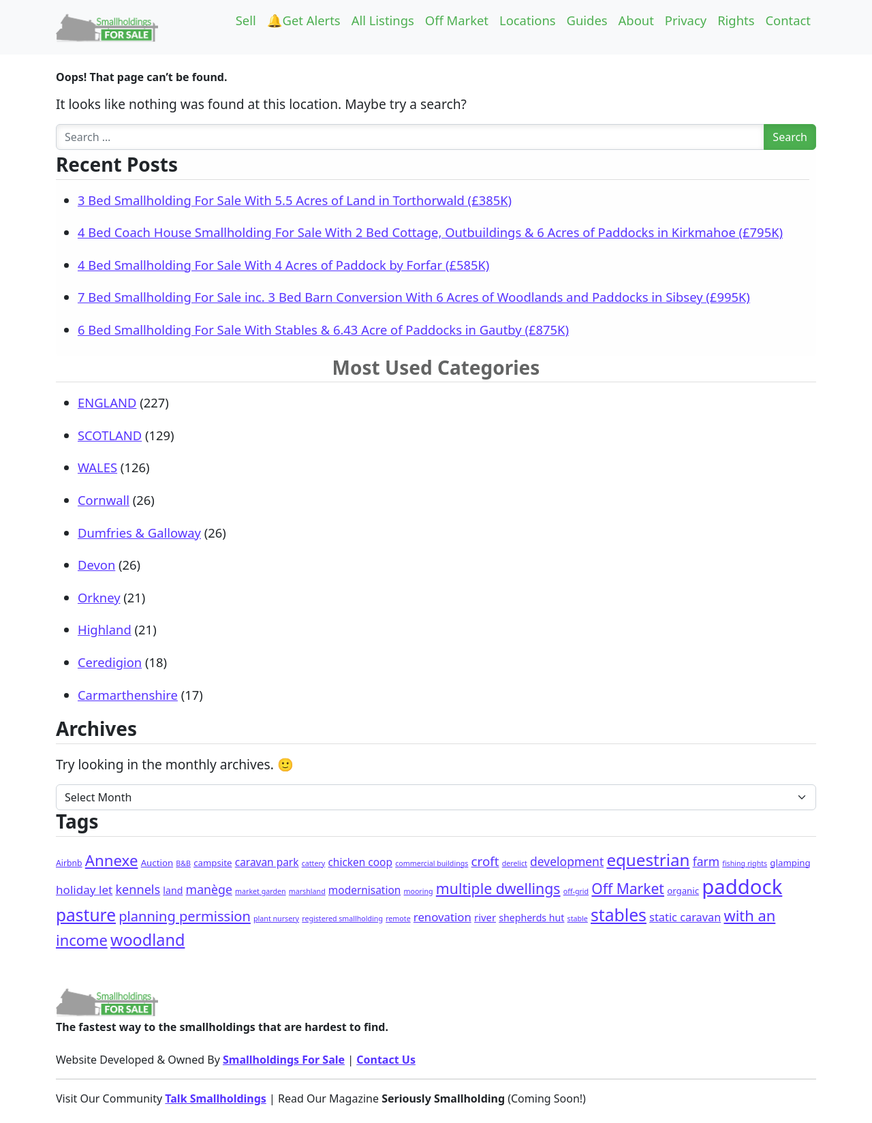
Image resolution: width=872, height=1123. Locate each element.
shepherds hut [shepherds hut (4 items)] (531, 917)
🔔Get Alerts (304, 20)
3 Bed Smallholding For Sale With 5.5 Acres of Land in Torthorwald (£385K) (295, 200)
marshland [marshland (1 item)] (307, 891)
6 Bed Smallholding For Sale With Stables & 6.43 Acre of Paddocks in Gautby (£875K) (323, 329)
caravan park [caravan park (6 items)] (267, 862)
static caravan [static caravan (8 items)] (685, 917)
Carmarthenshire (128, 694)
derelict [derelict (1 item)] (514, 863)
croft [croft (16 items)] (485, 861)
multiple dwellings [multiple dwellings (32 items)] (498, 888)
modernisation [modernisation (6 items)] (364, 889)
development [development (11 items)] (567, 861)
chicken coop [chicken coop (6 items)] (360, 862)
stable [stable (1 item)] (577, 918)
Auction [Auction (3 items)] (157, 863)
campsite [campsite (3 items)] (212, 863)
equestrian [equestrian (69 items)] (647, 859)
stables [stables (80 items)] (619, 915)
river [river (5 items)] (485, 917)
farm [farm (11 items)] (706, 861)
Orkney (99, 597)
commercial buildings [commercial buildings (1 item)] (431, 863)
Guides (587, 20)
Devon (96, 564)
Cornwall (103, 499)
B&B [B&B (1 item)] (183, 863)
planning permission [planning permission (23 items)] (185, 916)
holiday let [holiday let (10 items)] (84, 889)
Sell (246, 20)
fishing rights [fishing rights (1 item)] (744, 863)
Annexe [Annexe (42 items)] (111, 860)
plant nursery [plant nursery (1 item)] (276, 918)
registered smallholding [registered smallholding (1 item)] (342, 918)
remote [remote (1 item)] (398, 918)
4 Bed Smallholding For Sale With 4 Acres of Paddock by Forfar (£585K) (283, 264)
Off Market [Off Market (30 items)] (627, 888)
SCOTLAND (110, 435)
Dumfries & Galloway (139, 532)
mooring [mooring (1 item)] (418, 891)
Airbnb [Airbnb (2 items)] (69, 863)
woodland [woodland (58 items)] (147, 940)
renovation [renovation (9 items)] (442, 917)
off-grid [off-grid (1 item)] (576, 891)
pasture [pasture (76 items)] (86, 915)
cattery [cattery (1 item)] (314, 863)
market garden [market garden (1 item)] (260, 891)
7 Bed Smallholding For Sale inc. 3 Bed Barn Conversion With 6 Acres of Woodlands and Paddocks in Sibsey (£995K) (414, 296)
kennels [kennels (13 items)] (137, 889)
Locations (527, 20)
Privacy (685, 20)
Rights (735, 20)
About (636, 20)
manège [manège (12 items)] (209, 889)
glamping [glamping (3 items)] (790, 863)
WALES (97, 467)
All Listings (383, 20)
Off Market (456, 20)
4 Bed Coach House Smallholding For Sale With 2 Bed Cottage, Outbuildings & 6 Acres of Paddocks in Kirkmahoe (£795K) (430, 232)
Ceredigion (110, 662)
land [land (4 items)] (173, 890)
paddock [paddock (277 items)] (742, 886)
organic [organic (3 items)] (683, 890)
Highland (104, 629)
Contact (788, 20)
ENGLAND (107, 402)
